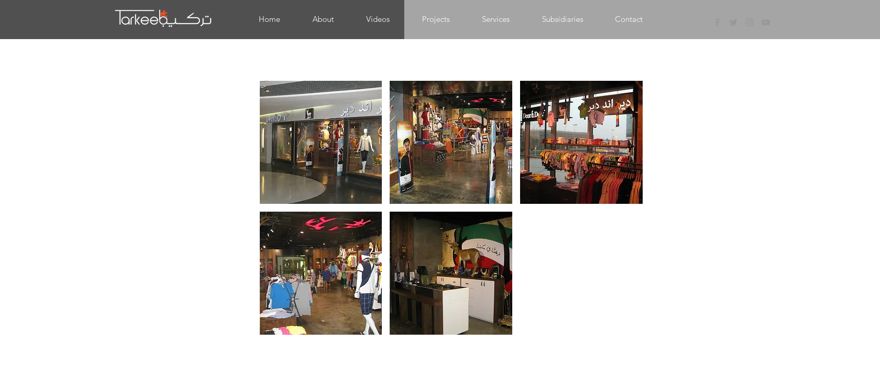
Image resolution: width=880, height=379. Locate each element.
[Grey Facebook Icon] (717, 22)
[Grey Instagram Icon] (749, 22)
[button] (436, 19)
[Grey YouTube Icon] (766, 22)
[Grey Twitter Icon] (733, 22)
